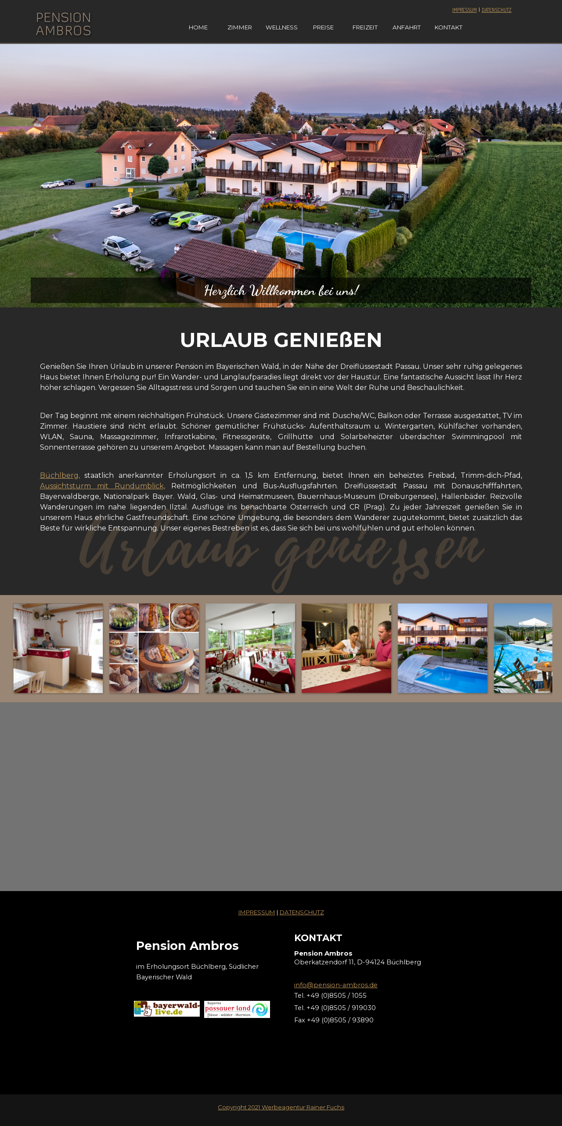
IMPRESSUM (464, 10)
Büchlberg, (60, 475)
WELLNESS (282, 27)
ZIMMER (239, 27)
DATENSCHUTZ (497, 10)
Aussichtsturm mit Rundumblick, (102, 486)
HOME (198, 27)
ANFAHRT (407, 27)
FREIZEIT (365, 27)
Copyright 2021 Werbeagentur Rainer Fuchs (281, 1107)
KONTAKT (448, 27)
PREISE (323, 27)
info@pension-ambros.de (336, 985)
